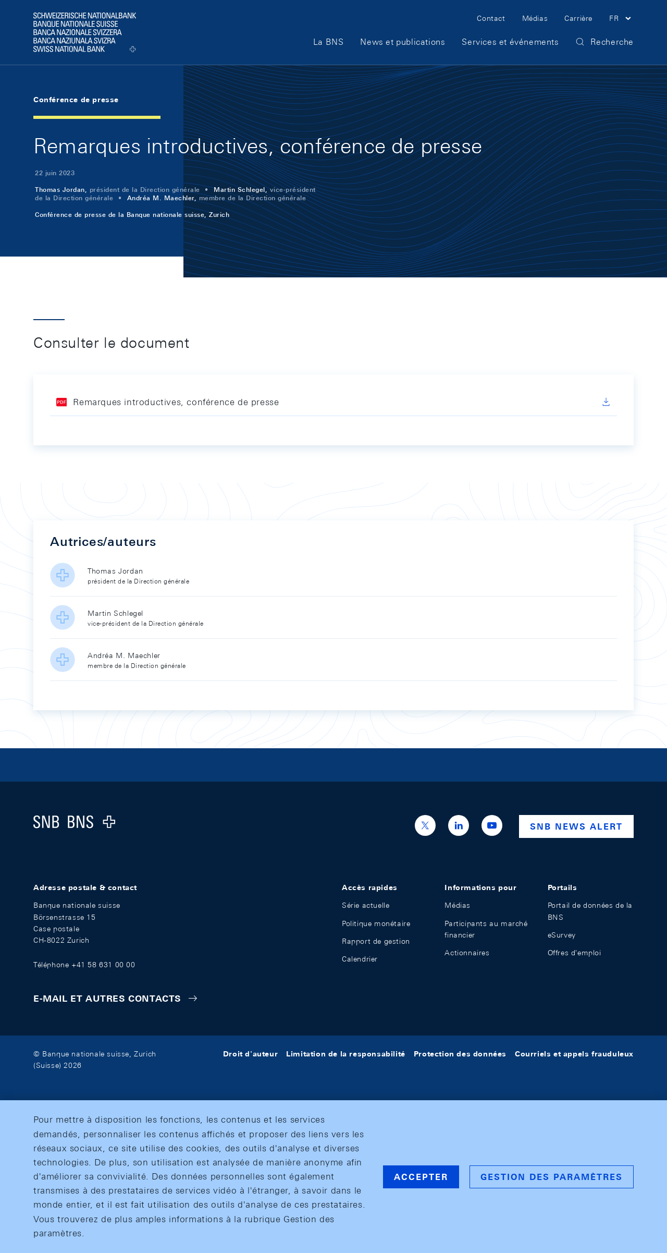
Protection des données (460, 1054)
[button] (621, 20)
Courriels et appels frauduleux (574, 1054)
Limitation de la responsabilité (345, 1054)
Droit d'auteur (250, 1054)
